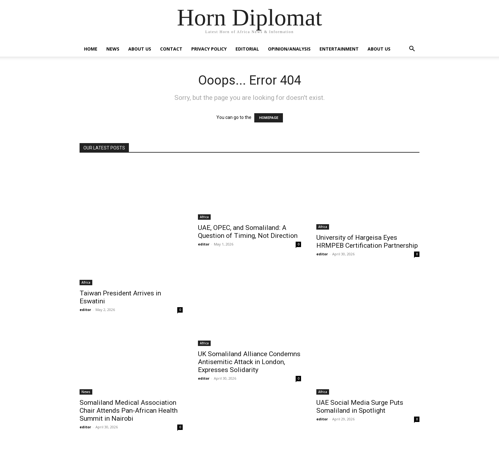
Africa (85, 282)
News (112, 49)
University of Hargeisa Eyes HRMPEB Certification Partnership (367, 241)
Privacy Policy (209, 49)
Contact (171, 49)
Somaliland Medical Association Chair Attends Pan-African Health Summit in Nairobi (129, 410)
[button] (411, 49)
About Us (139, 49)
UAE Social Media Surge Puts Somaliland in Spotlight (359, 406)
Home (90, 49)
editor (85, 309)
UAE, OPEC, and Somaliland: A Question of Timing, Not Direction (248, 231)
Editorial (247, 49)
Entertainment (339, 49)
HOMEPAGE (268, 118)
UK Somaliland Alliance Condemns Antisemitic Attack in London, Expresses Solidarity (249, 362)
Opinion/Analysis (289, 49)
